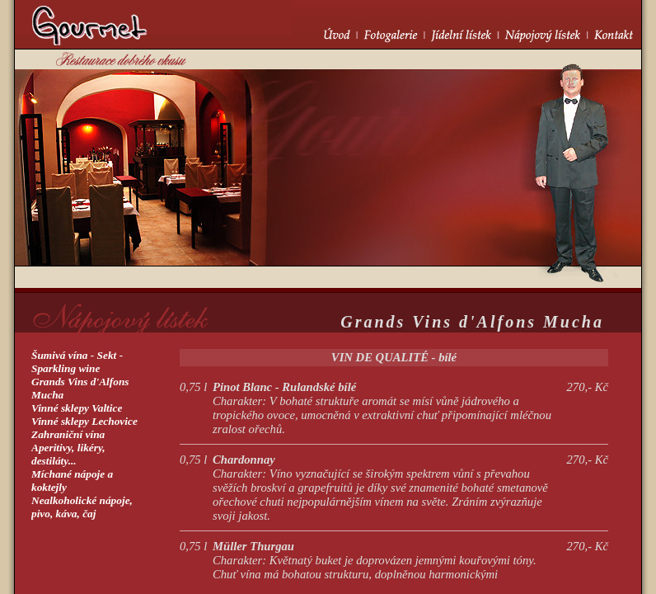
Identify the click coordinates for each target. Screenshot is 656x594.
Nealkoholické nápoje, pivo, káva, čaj (82, 507)
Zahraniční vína (68, 434)
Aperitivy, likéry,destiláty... (68, 454)
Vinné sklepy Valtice (76, 408)
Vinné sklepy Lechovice (84, 421)
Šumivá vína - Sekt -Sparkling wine (77, 362)
